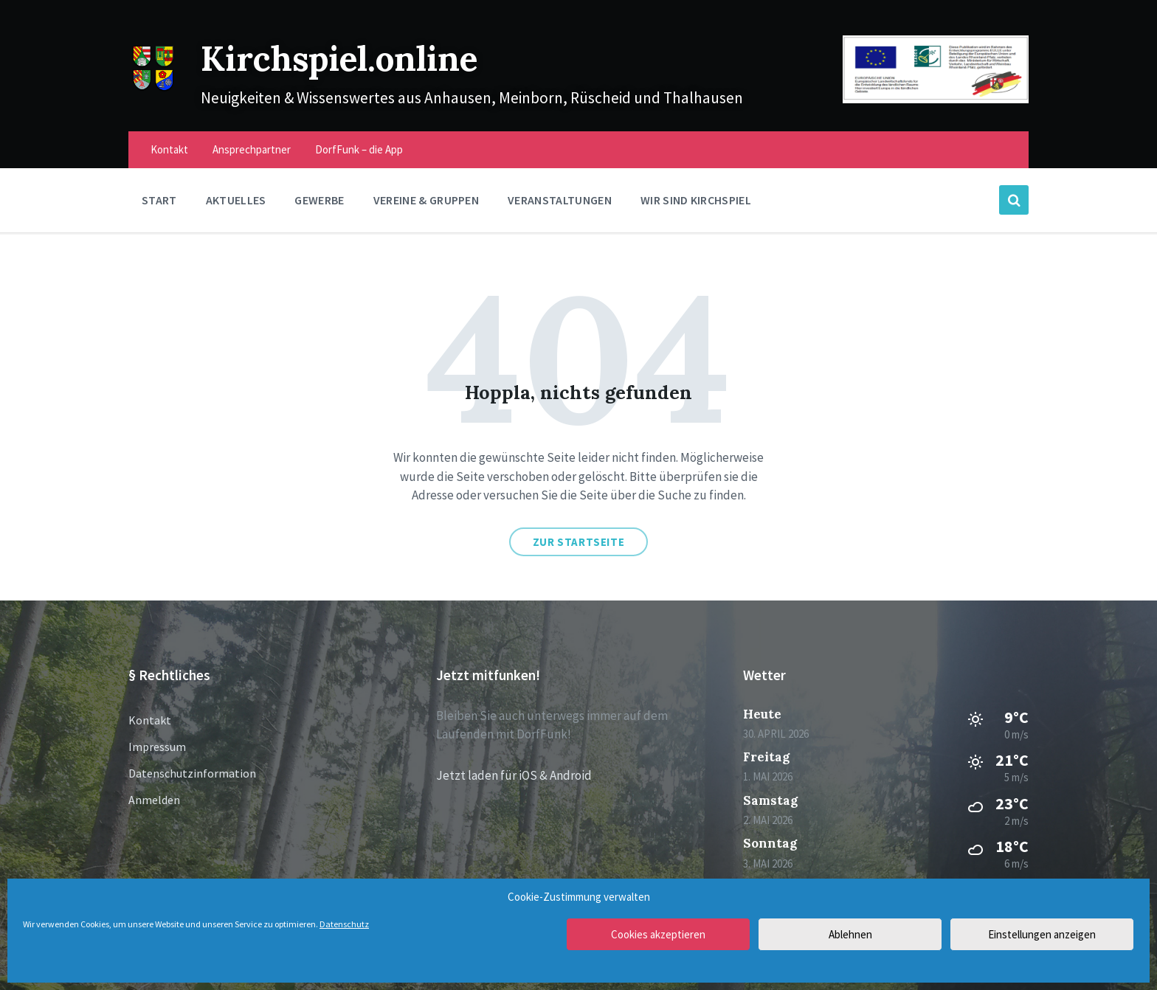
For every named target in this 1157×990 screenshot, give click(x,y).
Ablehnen (850, 934)
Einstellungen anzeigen (1042, 934)
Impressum (157, 746)
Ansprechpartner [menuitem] (252, 149)
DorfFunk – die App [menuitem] (359, 149)
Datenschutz (344, 924)
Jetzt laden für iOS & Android (514, 775)
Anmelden (154, 799)
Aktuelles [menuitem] (236, 200)
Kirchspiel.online (354, 57)
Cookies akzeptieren (658, 934)
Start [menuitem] (159, 200)
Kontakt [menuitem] (169, 149)
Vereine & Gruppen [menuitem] (426, 200)
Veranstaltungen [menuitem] (560, 200)
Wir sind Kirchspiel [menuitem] (695, 200)
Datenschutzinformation (192, 773)
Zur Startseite (578, 542)
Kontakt (149, 720)
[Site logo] (153, 88)
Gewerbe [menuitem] (319, 200)
